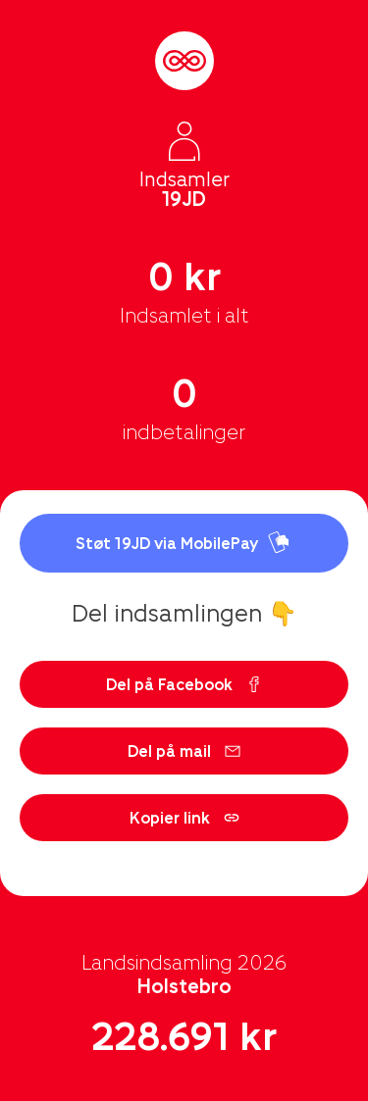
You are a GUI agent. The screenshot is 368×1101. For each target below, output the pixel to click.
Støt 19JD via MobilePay (184, 543)
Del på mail (184, 750)
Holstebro (184, 985)
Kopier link (184, 817)
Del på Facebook (184, 684)
